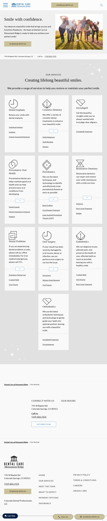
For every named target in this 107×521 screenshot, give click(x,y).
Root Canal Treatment (84, 209)
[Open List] (53, 131)
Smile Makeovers (49, 137)
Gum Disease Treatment (51, 210)
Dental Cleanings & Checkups (19, 212)
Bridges (79, 213)
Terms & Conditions (84, 480)
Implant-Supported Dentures (19, 137)
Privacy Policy (81, 475)
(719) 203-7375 (50, 56)
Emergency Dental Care (17, 275)
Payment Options (49, 498)
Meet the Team (47, 486)
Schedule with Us (65, 5)
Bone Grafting (48, 205)
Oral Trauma (13, 285)
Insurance (45, 503)
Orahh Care (80, 491)
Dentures (79, 204)
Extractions (47, 275)
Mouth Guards (14, 207)
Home (42, 475)
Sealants (12, 217)
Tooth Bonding (48, 142)
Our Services (46, 481)
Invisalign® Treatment (84, 132)
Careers (78, 485)
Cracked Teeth (14, 280)
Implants (12, 132)
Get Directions (44, 424)
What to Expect (48, 492)
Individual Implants (16, 127)
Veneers (45, 147)
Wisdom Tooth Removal (51, 280)
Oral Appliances (48, 344)
